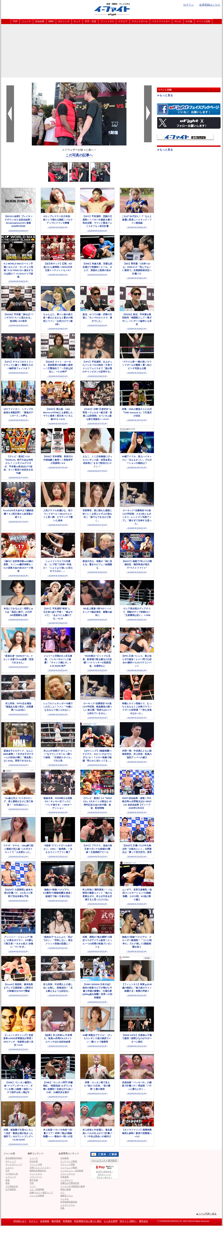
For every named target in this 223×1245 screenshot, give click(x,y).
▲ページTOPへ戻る (206, 1213)
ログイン (188, 4)
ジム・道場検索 (37, 1189)
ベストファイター (161, 21)
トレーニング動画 (68, 1167)
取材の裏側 (65, 1189)
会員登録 (44, 1221)
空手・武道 (90, 21)
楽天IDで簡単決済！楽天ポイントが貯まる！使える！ (104, 1171)
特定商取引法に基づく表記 (87, 1221)
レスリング (10, 1177)
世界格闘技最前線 (68, 1202)
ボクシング (63, 21)
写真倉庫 (64, 1177)
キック (77, 21)
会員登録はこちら (209, 4)
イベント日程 (203, 21)
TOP (15, 21)
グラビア (122, 21)
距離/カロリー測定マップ (41, 1192)
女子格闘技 (10, 1189)
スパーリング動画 (68, 1161)
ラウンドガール (140, 21)
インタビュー (66, 1180)
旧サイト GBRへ (128, 1221)
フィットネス (107, 21)
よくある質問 (110, 1221)
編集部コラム (66, 1195)
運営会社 (143, 1221)
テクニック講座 (67, 1164)
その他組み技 (11, 1186)
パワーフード (36, 1177)
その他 (188, 21)
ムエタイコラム (67, 1205)
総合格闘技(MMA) (13, 1158)
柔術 (7, 1183)
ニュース (26, 21)
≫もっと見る (165, 95)
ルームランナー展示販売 (104, 1160)
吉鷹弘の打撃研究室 (69, 1183)
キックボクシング (13, 1164)
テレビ (177, 21)
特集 (62, 1208)
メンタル (64, 1199)
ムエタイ (9, 1167)
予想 (32, 1183)
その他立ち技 (11, 1174)
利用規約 (67, 1221)
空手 (7, 1170)
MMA (51, 21)
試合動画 (64, 1158)
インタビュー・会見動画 (71, 1170)
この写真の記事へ (79, 155)
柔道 (7, 1180)
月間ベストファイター (40, 1167)
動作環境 (56, 1221)
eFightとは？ (20, 1221)
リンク (33, 1186)
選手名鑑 (34, 1180)
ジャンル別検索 (37, 1195)
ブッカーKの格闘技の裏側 (72, 1186)
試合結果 (39, 21)
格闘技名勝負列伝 (38, 1170)
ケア (62, 1192)
